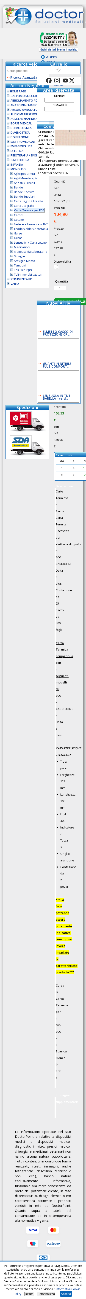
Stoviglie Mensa (24, 261)
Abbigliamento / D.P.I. (26, 100)
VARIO (15, 284)
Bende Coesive (24, 192)
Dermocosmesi (21, 128)
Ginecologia (20, 160)
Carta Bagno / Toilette (28, 201)
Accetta (66, 1294)
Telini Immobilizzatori (28, 275)
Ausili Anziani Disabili (26, 119)
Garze (18, 233)
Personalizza (46, 1294)
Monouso (18, 169)
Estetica (17, 151)
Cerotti (18, 215)
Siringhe (19, 256)
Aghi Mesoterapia (26, 178)
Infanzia (17, 165)
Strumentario (21, 279)
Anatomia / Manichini (26, 105)
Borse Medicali (21, 123)
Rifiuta (29, 1294)
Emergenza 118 (21, 146)
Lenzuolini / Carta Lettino (30, 243)
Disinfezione (20, 137)
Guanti (18, 238)
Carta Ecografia (24, 206)
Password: (59, 104)
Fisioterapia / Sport (25, 155)
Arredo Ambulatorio (26, 110)
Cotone (19, 220)
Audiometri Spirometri (27, 114)
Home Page (16, 91)
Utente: (59, 96)
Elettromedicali (23, 142)
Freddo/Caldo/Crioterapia (30, 229)
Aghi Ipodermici (24, 174)
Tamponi (20, 265)
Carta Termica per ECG (29, 210)
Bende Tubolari (24, 197)
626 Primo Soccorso (26, 96)
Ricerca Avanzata (23, 77)
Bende (18, 187)
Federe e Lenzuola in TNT (31, 224)
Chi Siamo (51, 56)
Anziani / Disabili (25, 183)
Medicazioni (22, 247)
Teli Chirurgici (23, 270)
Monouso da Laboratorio (30, 252)
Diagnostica (20, 132)
